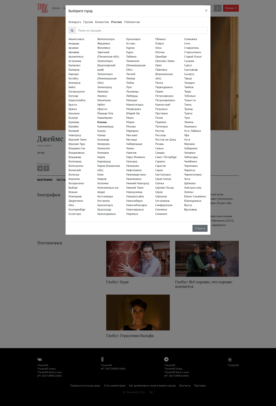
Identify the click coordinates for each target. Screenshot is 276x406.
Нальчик (131, 152)
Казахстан (102, 22)
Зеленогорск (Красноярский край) (106, 65)
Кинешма (103, 152)
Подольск (161, 109)
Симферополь (163, 205)
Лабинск (131, 56)
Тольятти (190, 100)
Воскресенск (76, 183)
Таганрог (189, 82)
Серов (159, 192)
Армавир (73, 52)
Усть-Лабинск (192, 131)
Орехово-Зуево (165, 61)
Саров (159, 170)
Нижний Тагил (134, 187)
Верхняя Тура (76, 144)
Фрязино (189, 144)
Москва (131, 126)
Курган (130, 48)
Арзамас (73, 48)
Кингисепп (103, 148)
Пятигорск (161, 126)
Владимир (74, 157)
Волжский (74, 170)
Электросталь (192, 187)
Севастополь (163, 179)
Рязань (159, 144)
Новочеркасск (135, 209)
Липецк (130, 78)
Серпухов (161, 196)
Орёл (158, 65)
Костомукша (105, 196)
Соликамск (190, 39)
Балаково (74, 65)
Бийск (72, 87)
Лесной (130, 74)
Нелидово (132, 165)
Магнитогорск (134, 104)
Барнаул (73, 74)
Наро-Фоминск (135, 157)
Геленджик (75, 196)
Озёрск (159, 43)
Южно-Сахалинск (195, 196)
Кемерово (103, 144)
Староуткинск (192, 52)
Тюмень (189, 122)
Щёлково (190, 183)
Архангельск (76, 56)
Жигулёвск (103, 48)
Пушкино (160, 122)
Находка (131, 161)
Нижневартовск (136, 174)
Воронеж (74, 179)
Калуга (101, 131)
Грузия (88, 22)
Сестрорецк (162, 200)
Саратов (160, 165)
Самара (160, 152)
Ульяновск (190, 126)
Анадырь (73, 43)
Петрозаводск (164, 96)
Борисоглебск (77, 100)
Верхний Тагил (77, 139)
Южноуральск (192, 200)
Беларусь (74, 22)
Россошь (160, 135)
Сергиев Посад (164, 187)
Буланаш (73, 122)
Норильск (132, 214)
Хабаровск (191, 148)
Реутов (159, 131)
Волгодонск (75, 165)
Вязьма (72, 192)
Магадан (131, 100)
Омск (158, 48)
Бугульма (74, 113)
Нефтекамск (134, 170)
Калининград (105, 126)
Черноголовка (193, 174)
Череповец (191, 165)
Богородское (76, 91)
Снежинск (161, 214)
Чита (187, 179)
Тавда (188, 78)
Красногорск (105, 205)
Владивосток (76, 148)
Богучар (73, 96)
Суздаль (189, 61)
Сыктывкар (191, 69)
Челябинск (190, 161)
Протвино (161, 113)
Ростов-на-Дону (165, 139)
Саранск (160, 161)
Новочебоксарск (136, 205)
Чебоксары (191, 157)
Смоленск (161, 209)
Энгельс (189, 192)
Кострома (103, 200)
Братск (72, 104)
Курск (129, 52)
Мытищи (131, 139)
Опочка (160, 52)
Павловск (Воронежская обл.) (164, 74)
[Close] (206, 10)
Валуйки (73, 126)
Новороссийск (135, 196)
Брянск (72, 109)
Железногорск (106, 39)
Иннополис (104, 100)
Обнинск (160, 39)
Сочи (187, 43)
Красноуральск (106, 214)
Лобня (130, 82)
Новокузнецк (134, 192)
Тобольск (190, 96)
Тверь (187, 91)
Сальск (159, 148)
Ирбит (101, 104)
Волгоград (75, 161)
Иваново (102, 91)
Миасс (130, 117)
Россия (116, 22)
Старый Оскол (193, 56)
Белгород (74, 82)
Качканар (103, 139)
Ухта (187, 139)
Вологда (73, 174)
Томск (188, 104)
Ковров (102, 179)
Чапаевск (190, 152)
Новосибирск (134, 200)
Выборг (73, 187)
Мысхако (131, 135)
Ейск (71, 205)
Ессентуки (74, 214)
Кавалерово (105, 117)
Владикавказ (76, 152)
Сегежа (159, 183)
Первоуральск (164, 87)
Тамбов (189, 87)
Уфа (186, 135)
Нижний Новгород (137, 183)
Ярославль (190, 209)
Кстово (130, 43)
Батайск (73, 78)
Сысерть (189, 74)
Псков (159, 117)
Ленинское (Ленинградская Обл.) (135, 65)
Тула (187, 117)
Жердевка (103, 43)
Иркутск (102, 109)
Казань (102, 122)
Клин (100, 174)
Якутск (188, 205)
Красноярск (133, 39)
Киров (101, 157)
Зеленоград (104, 87)
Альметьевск (76, 39)
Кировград (104, 161)
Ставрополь (191, 48)
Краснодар (104, 209)
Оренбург (161, 56)
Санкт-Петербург (166, 157)
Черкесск (189, 170)
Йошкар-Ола (105, 113)
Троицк (188, 109)
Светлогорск (163, 174)
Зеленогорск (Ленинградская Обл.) (107, 78)
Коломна (102, 183)
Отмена (200, 228)
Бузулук (73, 117)
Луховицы (132, 91)
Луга (129, 87)
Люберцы (132, 96)
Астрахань (74, 61)
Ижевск (102, 96)
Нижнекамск (134, 179)
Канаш (101, 135)
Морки (130, 122)
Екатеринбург (76, 209)
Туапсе (188, 113)
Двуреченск (75, 200)
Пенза (159, 82)
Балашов (74, 69)
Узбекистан (132, 22)
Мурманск (132, 131)
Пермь (159, 91)
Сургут (188, 65)
